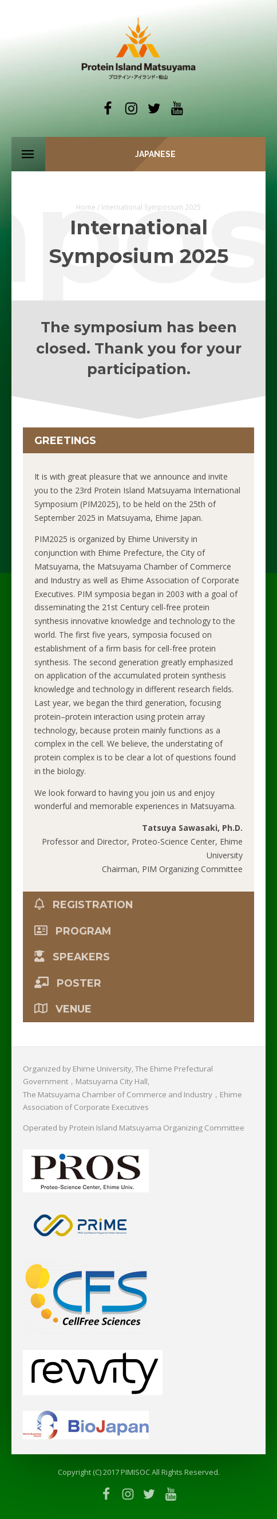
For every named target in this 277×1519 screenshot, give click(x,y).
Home (86, 206)
